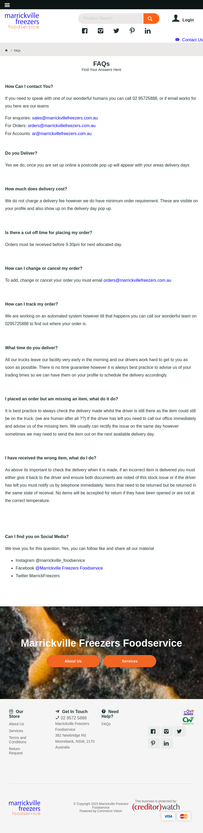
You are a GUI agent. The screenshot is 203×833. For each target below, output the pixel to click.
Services (130, 661)
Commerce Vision (109, 811)
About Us (73, 661)
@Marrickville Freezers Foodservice (69, 568)
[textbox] (110, 18)
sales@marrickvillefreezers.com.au (65, 118)
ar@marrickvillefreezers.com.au (61, 133)
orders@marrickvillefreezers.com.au (61, 125)
